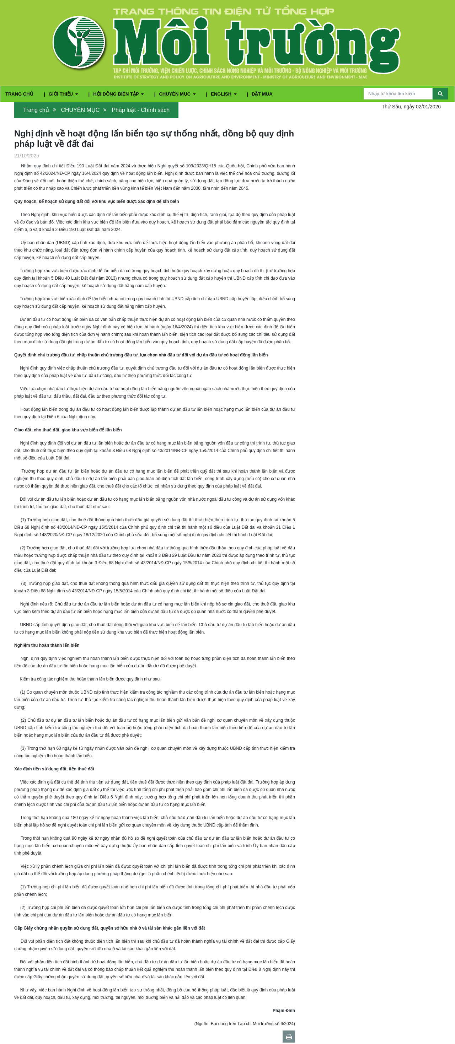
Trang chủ (36, 110)
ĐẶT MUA (262, 94)
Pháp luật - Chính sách (141, 110)
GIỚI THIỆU (64, 94)
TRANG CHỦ (19, 94)
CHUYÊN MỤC (178, 94)
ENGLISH (224, 94)
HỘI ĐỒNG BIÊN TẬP (119, 94)
